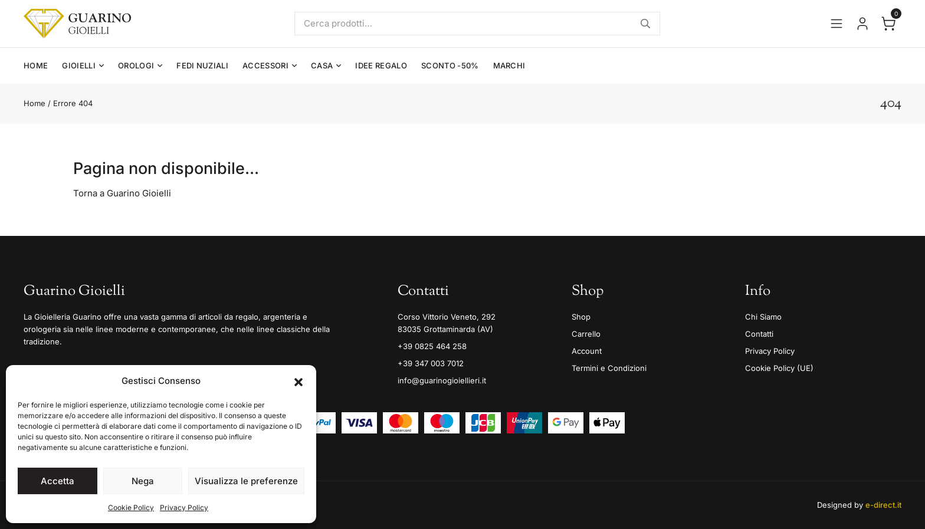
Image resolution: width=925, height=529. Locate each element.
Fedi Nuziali (202, 65)
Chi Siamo (763, 316)
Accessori (265, 65)
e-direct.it (883, 505)
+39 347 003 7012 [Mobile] (431, 363)
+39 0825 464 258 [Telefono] (432, 346)
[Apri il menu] (836, 23)
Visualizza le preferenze (246, 481)
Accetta (57, 481)
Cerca (645, 23)
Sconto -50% (450, 65)
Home (36, 65)
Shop (581, 316)
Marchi (509, 65)
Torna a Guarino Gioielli (122, 193)
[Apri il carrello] (888, 23)
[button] (298, 381)
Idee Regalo (381, 65)
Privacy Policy (184, 507)
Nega (143, 481)
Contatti (759, 334)
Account (587, 351)
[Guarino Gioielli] (77, 23)
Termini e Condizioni (609, 368)
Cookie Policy (131, 507)
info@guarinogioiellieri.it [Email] (442, 380)
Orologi (136, 65)
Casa (322, 65)
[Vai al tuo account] (862, 23)
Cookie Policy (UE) (779, 368)
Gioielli (79, 65)
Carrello (586, 334)
